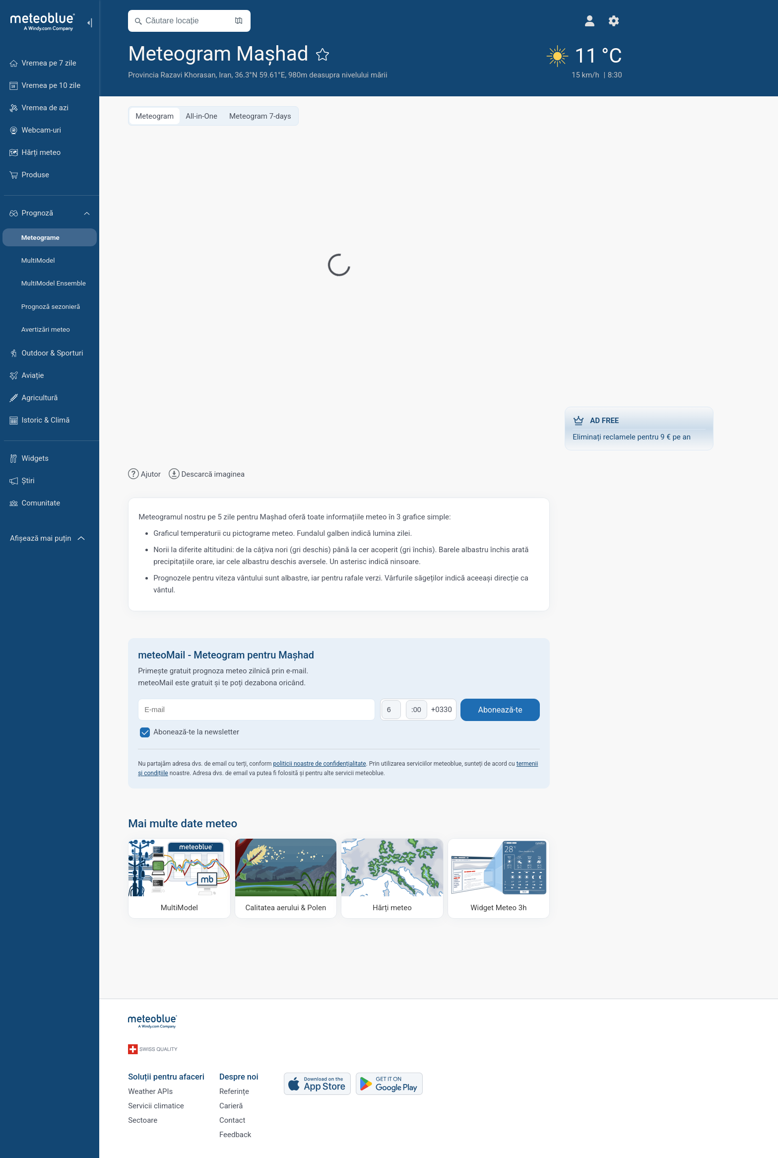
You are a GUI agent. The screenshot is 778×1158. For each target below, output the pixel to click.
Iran (243, 75)
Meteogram (172, 115)
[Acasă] (39, 22)
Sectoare (160, 1115)
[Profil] (530, 20)
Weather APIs (168, 1082)
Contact (250, 1115)
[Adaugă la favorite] (340, 54)
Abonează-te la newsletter (215, 730)
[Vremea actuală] (520, 60)
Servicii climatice (174, 1098)
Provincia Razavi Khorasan (189, 75)
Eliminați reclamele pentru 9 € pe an (656, 427)
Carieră (249, 1098)
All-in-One (219, 115)
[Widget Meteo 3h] (517, 877)
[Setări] (554, 20)
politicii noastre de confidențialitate (337, 762)
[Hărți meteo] (410, 877)
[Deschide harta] (256, 21)
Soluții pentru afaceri (184, 1065)
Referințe (252, 1082)
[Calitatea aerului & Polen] (304, 877)
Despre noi (256, 1065)
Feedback (253, 1131)
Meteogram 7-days (278, 115)
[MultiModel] (197, 877)
